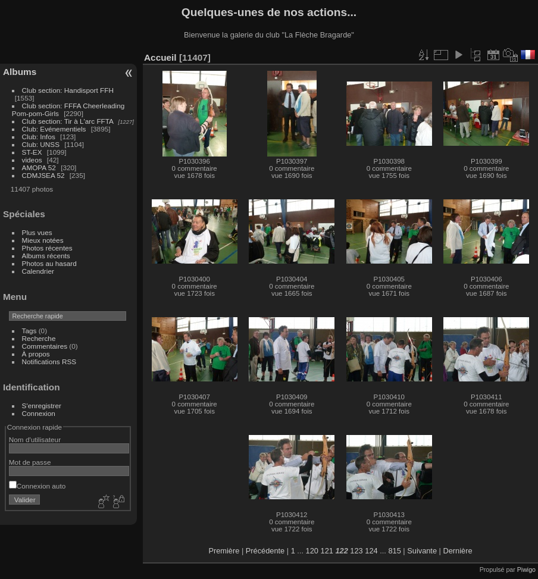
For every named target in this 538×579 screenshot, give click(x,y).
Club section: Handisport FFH (68, 90)
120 (312, 550)
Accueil (160, 57)
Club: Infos (38, 136)
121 (327, 550)
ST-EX (32, 152)
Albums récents (46, 255)
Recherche (39, 338)
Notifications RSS (49, 361)
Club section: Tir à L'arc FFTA (68, 121)
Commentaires (45, 346)
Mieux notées (43, 240)
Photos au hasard (49, 263)
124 (371, 550)
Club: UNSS (41, 144)
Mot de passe (30, 462)
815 (394, 550)
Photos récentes (47, 248)
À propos (36, 354)
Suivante (422, 550)
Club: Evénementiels (54, 129)
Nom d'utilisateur (35, 439)
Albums (19, 72)
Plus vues (37, 232)
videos (32, 160)
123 (356, 550)
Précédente (265, 550)
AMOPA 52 (39, 167)
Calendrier (38, 271)
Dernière (458, 550)
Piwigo (526, 569)
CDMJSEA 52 (43, 175)
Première (223, 550)
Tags (29, 330)
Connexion (38, 413)
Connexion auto (37, 486)
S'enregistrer (41, 405)
